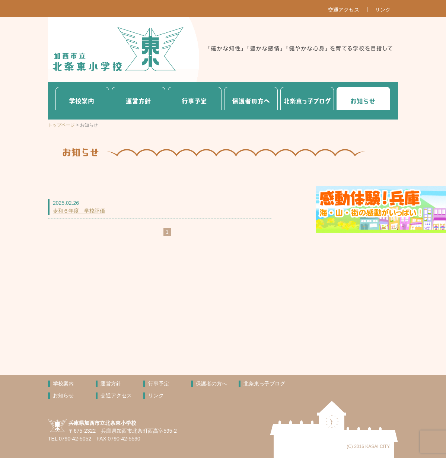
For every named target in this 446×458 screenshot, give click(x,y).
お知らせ (363, 101)
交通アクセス (343, 10)
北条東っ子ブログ (307, 101)
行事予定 (195, 101)
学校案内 (82, 101)
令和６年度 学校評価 (79, 211)
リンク (383, 10)
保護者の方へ (251, 101)
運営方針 (138, 101)
